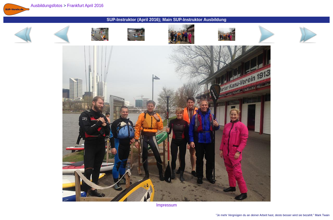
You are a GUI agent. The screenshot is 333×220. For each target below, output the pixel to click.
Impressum (166, 205)
